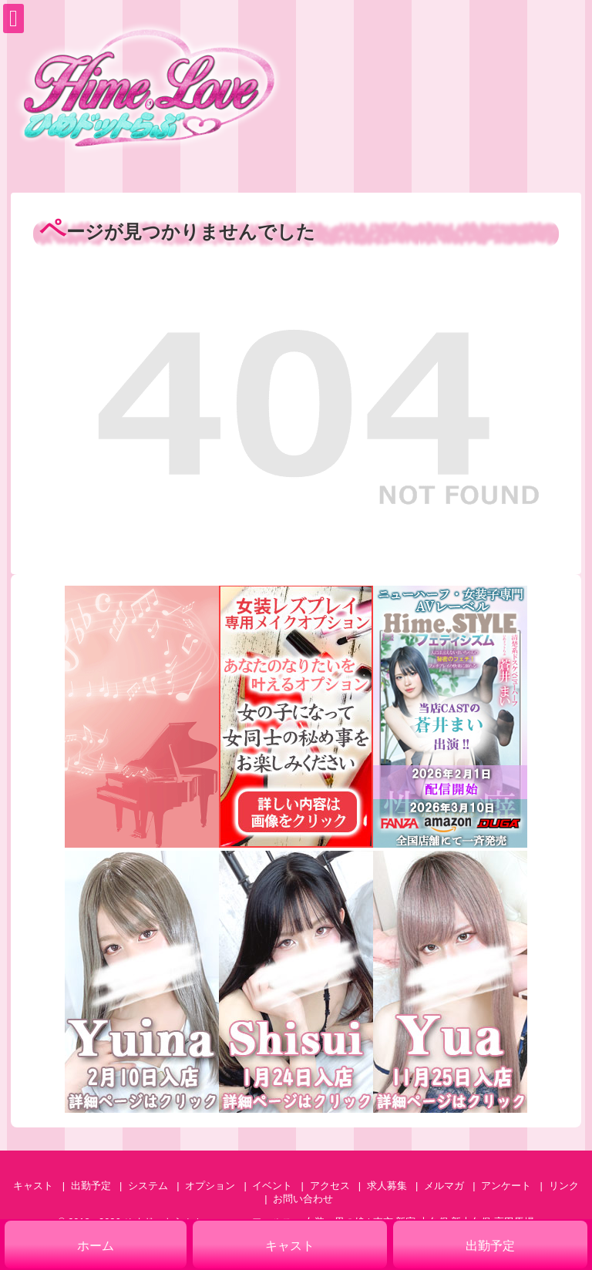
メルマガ (444, 1185)
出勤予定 (91, 1185)
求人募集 (387, 1185)
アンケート (506, 1185)
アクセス (330, 1185)
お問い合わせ (303, 1198)
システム (148, 1185)
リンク (564, 1185)
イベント (272, 1185)
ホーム (95, 1245)
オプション (210, 1185)
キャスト (33, 1185)
